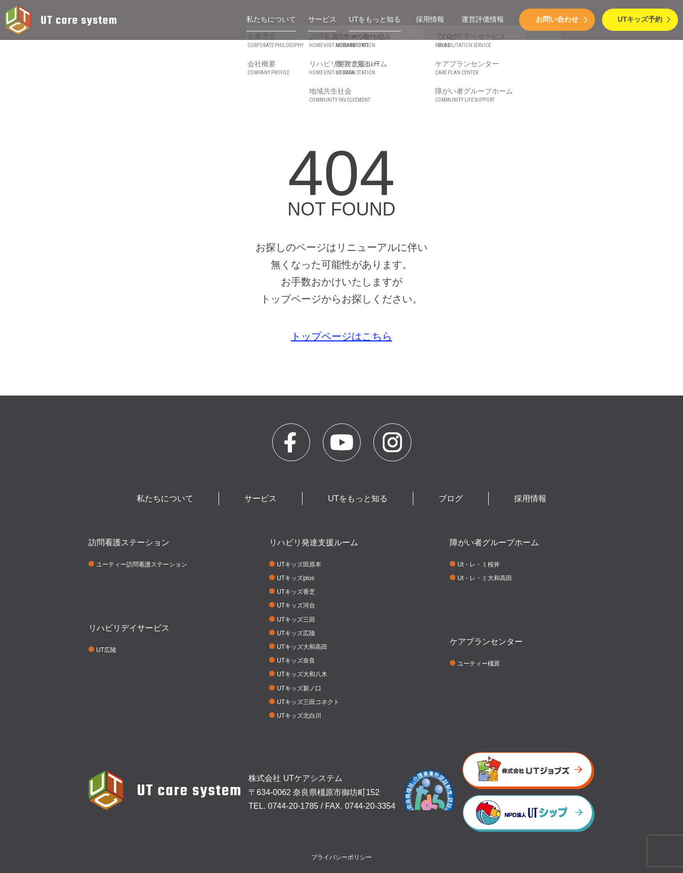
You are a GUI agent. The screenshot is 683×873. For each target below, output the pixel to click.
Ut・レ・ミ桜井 (478, 564)
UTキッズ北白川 (299, 715)
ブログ (451, 498)
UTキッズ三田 (296, 619)
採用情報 (430, 19)
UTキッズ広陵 (296, 633)
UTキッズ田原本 (299, 564)
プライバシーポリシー (341, 857)
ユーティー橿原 (478, 663)
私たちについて (271, 19)
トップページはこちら (341, 336)
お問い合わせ (557, 19)
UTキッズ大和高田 (302, 646)
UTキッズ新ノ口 (299, 688)
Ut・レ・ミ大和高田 (484, 578)
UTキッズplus (295, 578)
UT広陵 (106, 649)
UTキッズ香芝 (296, 591)
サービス (322, 19)
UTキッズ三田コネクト (308, 702)
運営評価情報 (482, 19)
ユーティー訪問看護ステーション (141, 564)
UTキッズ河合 (296, 605)
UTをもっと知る (375, 19)
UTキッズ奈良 (296, 660)
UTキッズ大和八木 (302, 674)
